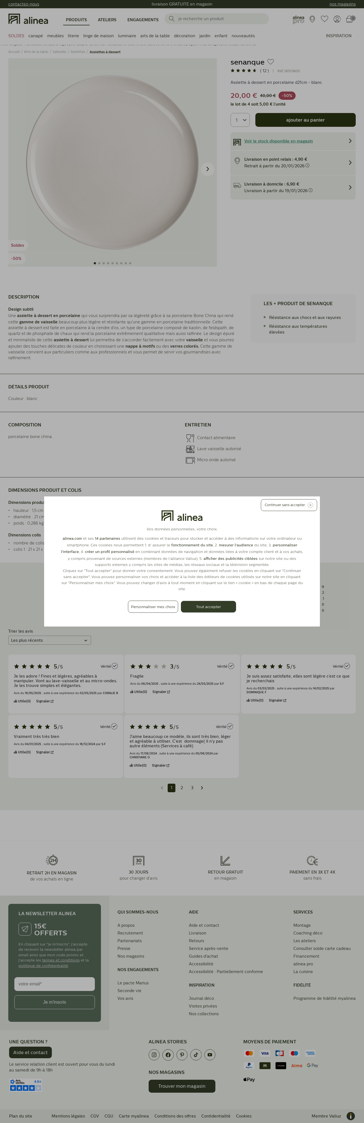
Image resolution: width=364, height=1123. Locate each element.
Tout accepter (208, 607)
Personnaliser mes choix (153, 607)
